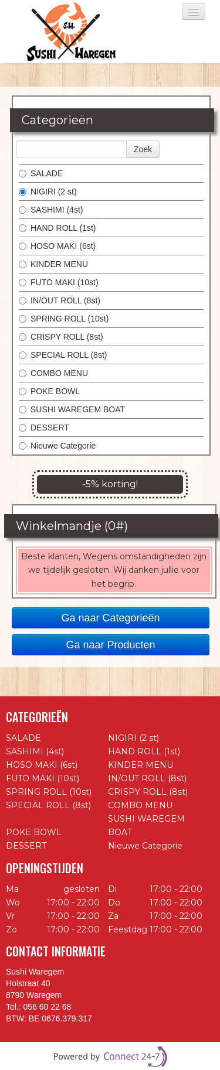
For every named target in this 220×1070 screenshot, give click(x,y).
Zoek (143, 149)
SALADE (41, 173)
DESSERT (44, 427)
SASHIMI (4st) (51, 209)
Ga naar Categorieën (110, 618)
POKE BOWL (49, 391)
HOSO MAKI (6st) (57, 246)
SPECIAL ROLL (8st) (63, 355)
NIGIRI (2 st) (48, 191)
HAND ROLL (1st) (57, 228)
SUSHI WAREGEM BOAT (72, 409)
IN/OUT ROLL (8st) (59, 300)
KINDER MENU (53, 264)
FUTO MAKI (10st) (59, 282)
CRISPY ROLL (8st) (61, 336)
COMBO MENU (53, 373)
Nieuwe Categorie (57, 445)
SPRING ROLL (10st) (64, 318)
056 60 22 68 (47, 1006)
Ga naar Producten (110, 645)
